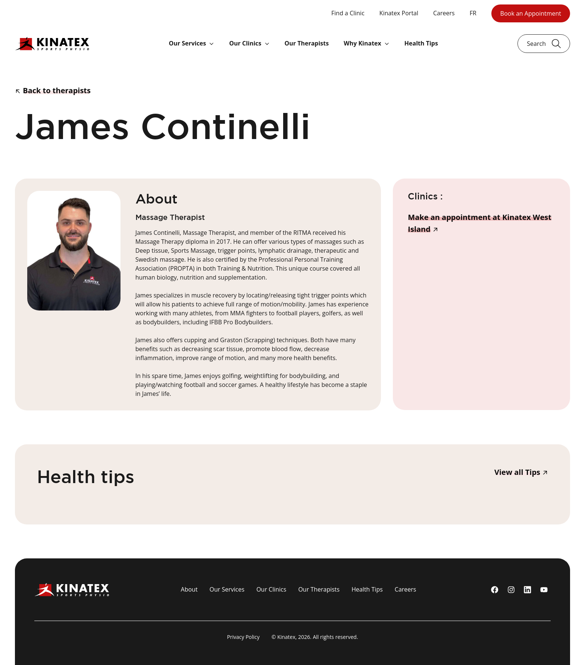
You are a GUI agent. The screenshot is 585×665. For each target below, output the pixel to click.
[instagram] (511, 589)
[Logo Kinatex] (52, 43)
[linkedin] (527, 589)
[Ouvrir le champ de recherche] (543, 43)
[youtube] (544, 589)
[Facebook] (494, 589)
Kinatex (286, 636)
